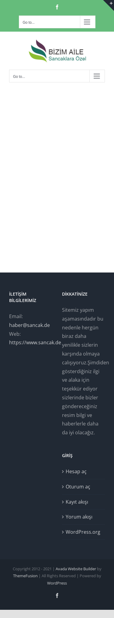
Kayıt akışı (77, 501)
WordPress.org (83, 532)
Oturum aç (78, 486)
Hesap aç (76, 471)
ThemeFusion (25, 575)
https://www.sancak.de (35, 342)
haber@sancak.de (29, 325)
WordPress (57, 583)
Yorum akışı (79, 516)
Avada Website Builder (76, 568)
